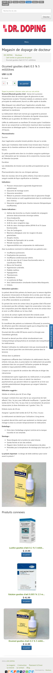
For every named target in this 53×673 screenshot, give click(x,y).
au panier (24, 83)
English (5, 2)
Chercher (46, 17)
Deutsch (15, 2)
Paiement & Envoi (35, 665)
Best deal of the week (51, 336)
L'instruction (22, 665)
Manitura (48, 670)
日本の (41, 2)
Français (28, 2)
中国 (10, 2)
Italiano (35, 2)
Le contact (20, 668)
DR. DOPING (11, 661)
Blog (28, 668)
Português (5, 4)
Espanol (22, 2)
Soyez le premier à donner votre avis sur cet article (20, 91)
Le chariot (10, 668)
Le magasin (11, 665)
